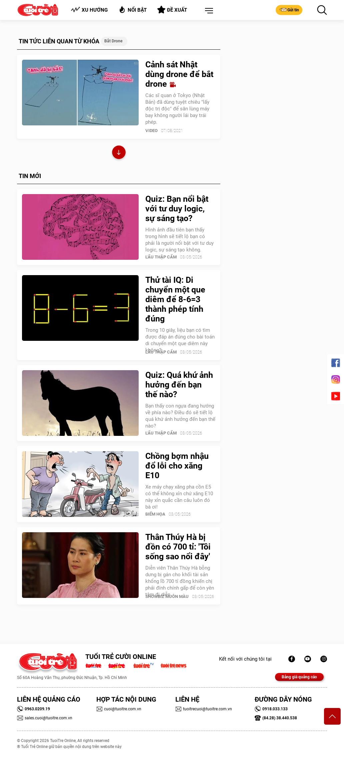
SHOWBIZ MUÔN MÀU (167, 596)
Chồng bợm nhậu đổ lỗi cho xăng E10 (177, 465)
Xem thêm (119, 153)
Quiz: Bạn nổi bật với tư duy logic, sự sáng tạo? (176, 208)
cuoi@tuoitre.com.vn (118, 709)
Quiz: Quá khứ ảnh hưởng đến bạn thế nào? (179, 384)
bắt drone (113, 41)
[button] (207, 11)
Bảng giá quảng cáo (299, 677)
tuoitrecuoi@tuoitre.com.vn (203, 709)
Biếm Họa (155, 514)
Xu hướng (89, 10)
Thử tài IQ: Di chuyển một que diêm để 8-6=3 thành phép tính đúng (175, 299)
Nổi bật (132, 9)
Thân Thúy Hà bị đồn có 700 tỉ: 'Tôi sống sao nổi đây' (178, 546)
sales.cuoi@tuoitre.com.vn (44, 718)
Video (151, 130)
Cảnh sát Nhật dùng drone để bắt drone (179, 74)
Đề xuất (172, 10)
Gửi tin (289, 9)
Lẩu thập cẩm (161, 256)
